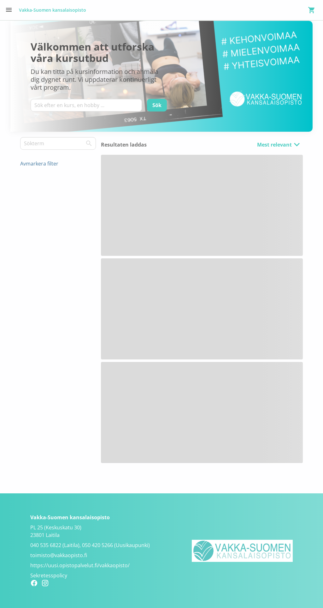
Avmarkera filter (39, 163)
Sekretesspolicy (48, 575)
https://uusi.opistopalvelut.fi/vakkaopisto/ (80, 565)
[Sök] (157, 105)
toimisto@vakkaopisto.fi (58, 555)
